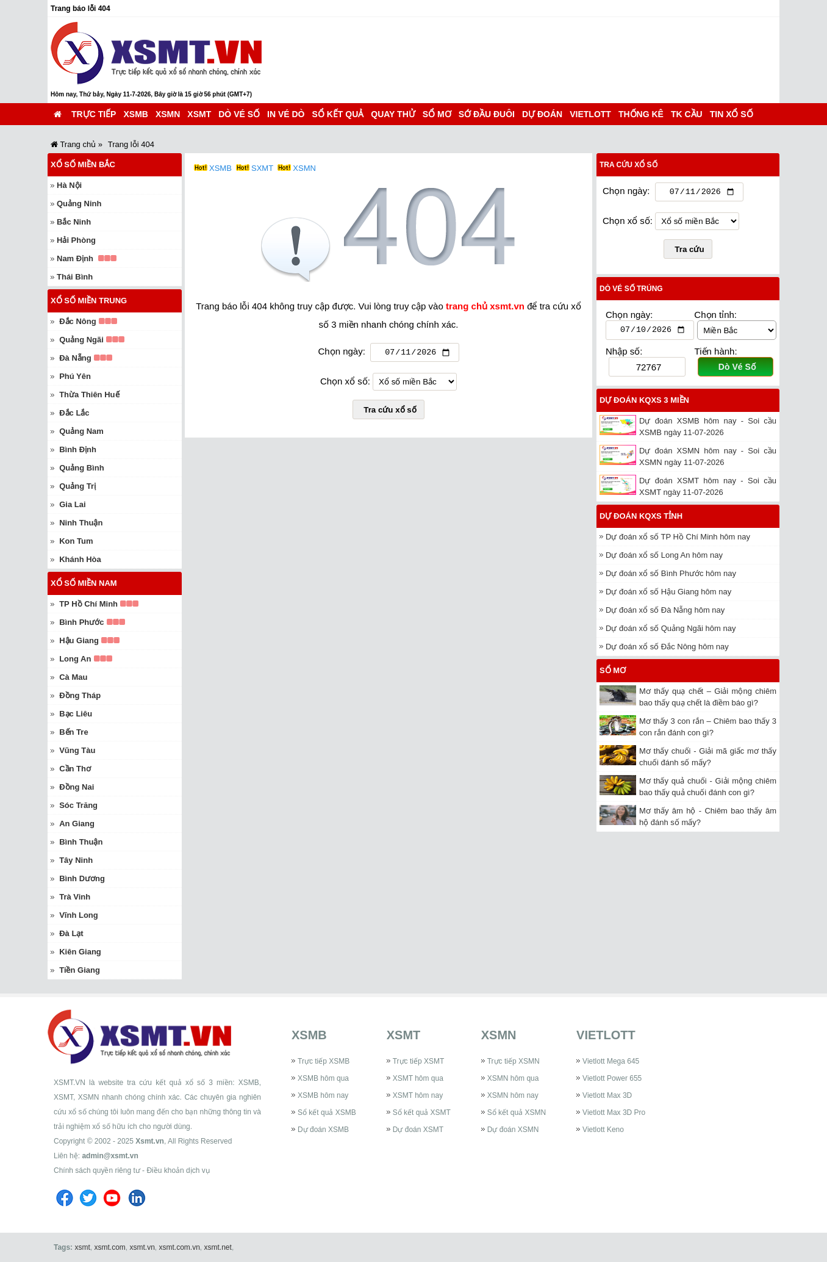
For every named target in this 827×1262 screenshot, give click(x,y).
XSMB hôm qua (323, 1078)
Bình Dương (82, 878)
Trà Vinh (74, 896)
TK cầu (687, 114)
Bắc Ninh (74, 221)
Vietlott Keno (603, 1129)
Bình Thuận (80, 841)
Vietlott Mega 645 (610, 1061)
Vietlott (590, 114)
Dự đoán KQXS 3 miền (644, 403)
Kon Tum (76, 541)
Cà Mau (73, 677)
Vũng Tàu (77, 750)
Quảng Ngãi (81, 339)
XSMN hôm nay (513, 1095)
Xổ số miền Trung (89, 300)
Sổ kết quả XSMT (422, 1112)
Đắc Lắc (74, 412)
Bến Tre (73, 732)
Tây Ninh (76, 860)
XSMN (168, 114)
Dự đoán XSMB (323, 1129)
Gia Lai (72, 504)
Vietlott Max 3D (607, 1095)
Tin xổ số (731, 114)
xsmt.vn (142, 1247)
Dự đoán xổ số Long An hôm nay (664, 558)
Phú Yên (75, 376)
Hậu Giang (79, 640)
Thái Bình (75, 276)
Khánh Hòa (80, 559)
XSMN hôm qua (513, 1078)
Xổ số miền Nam (84, 583)
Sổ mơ (437, 114)
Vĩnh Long (78, 915)
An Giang (77, 823)
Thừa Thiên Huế (89, 394)
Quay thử (393, 114)
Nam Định (75, 258)
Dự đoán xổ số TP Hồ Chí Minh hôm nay (678, 539)
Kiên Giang (80, 951)
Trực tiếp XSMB (323, 1061)
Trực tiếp (93, 114)
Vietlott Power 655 (612, 1078)
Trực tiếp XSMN (513, 1061)
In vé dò (285, 114)
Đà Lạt (71, 933)
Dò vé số (239, 114)
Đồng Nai (76, 786)
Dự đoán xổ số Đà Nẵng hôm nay (665, 613)
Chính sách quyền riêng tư (97, 1170)
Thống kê (641, 114)
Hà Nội (69, 185)
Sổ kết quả (338, 114)
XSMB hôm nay (323, 1095)
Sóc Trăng (78, 805)
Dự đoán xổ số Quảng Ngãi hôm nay (671, 631)
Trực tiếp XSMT (419, 1061)
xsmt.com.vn (179, 1247)
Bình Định (77, 449)
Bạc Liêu (75, 713)
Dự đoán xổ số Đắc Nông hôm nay (667, 649)
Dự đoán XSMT (418, 1129)
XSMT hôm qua (418, 1078)
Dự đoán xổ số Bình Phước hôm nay (671, 576)
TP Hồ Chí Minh (88, 603)
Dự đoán (542, 114)
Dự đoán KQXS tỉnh (641, 519)
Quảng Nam (81, 431)
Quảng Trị (77, 486)
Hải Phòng (76, 240)
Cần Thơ (75, 768)
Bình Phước (81, 622)
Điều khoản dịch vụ (177, 1170)
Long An (75, 658)
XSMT (199, 114)
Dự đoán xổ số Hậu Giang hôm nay (668, 594)
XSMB (135, 114)
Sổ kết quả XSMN (516, 1112)
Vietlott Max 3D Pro (613, 1112)
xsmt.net (218, 1247)
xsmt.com (109, 1247)
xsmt (82, 1247)
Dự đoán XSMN (513, 1129)
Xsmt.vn (149, 1141)
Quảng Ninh (79, 203)
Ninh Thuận (80, 522)
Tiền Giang (79, 970)
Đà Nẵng (75, 357)
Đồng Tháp (80, 695)
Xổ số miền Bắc (83, 164)
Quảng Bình (81, 467)
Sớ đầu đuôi (487, 114)
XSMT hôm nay (418, 1095)
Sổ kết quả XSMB (327, 1112)
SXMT (262, 168)
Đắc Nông (77, 321)
